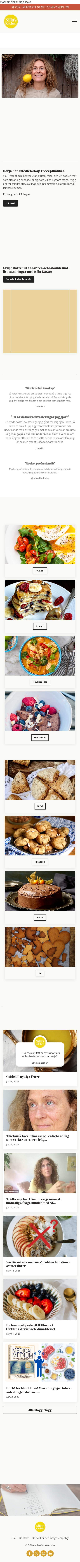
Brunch (40, 626)
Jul (40, 972)
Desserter (40, 737)
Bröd (40, 806)
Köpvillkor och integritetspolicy (50, 1538)
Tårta (40, 917)
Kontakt (24, 1538)
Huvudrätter (40, 681)
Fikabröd (40, 861)
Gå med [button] (10, 203)
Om (14, 1538)
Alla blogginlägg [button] (40, 1410)
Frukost (40, 570)
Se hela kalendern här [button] (18, 279)
